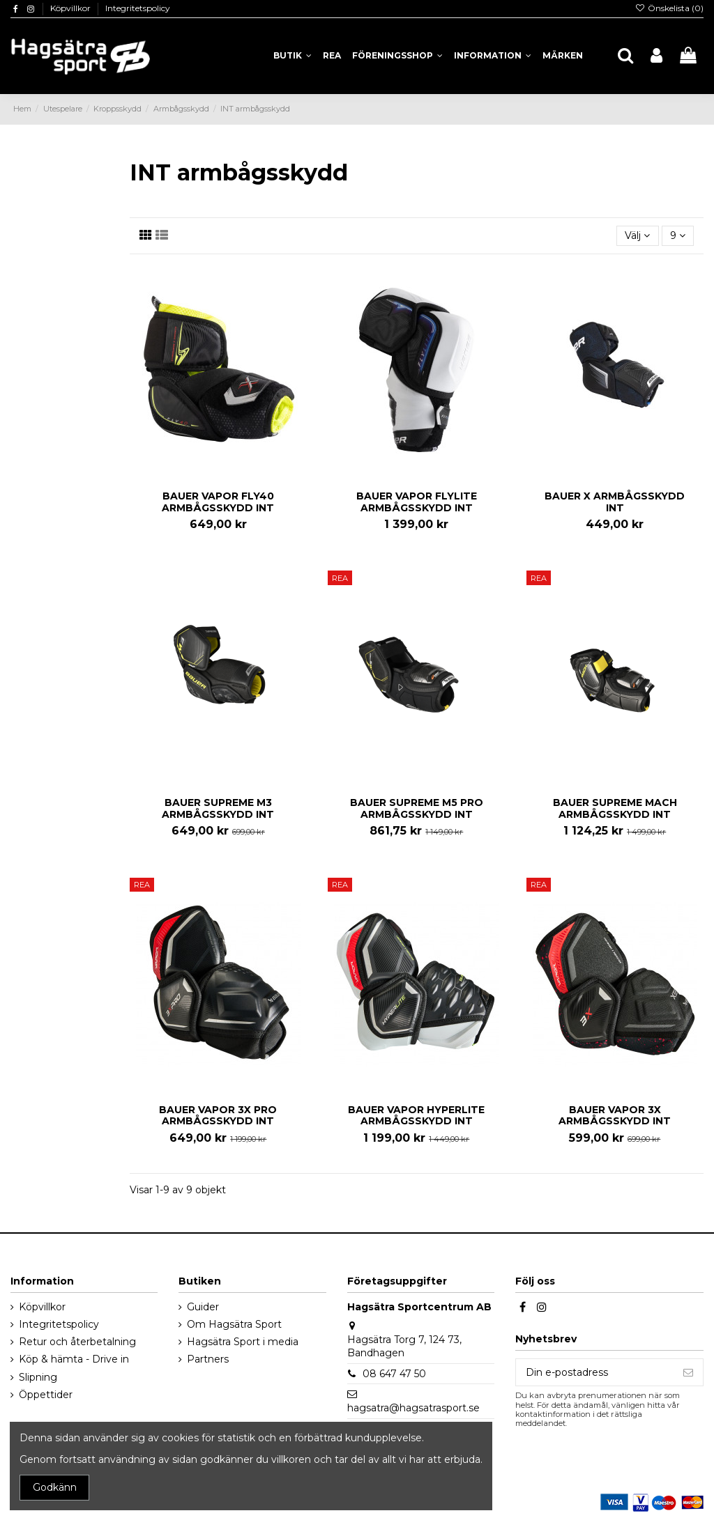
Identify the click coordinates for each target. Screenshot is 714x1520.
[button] (492, 55)
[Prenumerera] (688, 1372)
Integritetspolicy (137, 8)
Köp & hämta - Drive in (74, 1359)
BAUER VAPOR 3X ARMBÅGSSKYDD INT (615, 1115)
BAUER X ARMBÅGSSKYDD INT (615, 502)
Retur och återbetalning (77, 1341)
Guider (203, 1307)
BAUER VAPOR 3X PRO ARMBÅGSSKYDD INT (218, 1115)
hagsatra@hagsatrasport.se (413, 1408)
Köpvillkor (71, 8)
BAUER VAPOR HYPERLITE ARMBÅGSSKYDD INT (416, 1115)
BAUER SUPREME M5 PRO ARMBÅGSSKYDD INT (416, 808)
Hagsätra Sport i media (242, 1341)
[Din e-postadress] (595, 1372)
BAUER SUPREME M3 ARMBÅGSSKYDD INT (218, 808)
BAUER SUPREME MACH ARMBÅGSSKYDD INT (615, 808)
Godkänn (55, 1487)
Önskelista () (669, 8)
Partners (208, 1359)
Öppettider (46, 1394)
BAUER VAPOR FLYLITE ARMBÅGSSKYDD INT (416, 502)
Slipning (38, 1377)
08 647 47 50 (394, 1373)
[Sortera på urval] (637, 236)
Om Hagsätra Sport (234, 1324)
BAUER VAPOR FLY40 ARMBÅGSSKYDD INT (218, 502)
